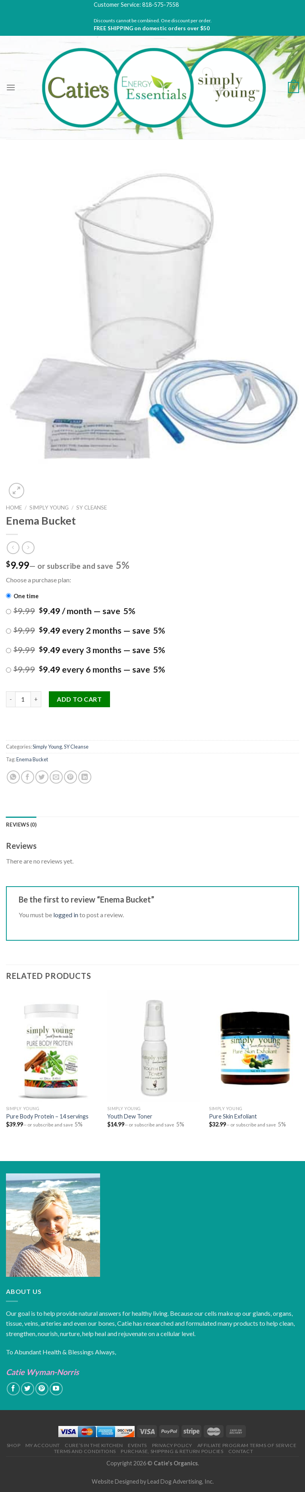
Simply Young (49, 507)
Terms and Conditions (85, 1451)
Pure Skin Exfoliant (233, 1116)
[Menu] (10, 87)
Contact (240, 1451)
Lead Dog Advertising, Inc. (180, 1481)
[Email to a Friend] (56, 777)
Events (137, 1445)
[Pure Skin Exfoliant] (255, 1045)
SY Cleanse (91, 507)
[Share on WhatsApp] (13, 777)
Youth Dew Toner (129, 1116)
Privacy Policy (172, 1445)
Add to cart (79, 699)
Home (14, 507)
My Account (42, 1445)
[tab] (21, 825)
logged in (65, 914)
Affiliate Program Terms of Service (247, 1445)
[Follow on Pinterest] (41, 1388)
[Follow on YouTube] (56, 1388)
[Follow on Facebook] (13, 1388)
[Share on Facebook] (27, 777)
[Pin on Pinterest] (70, 777)
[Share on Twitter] (41, 777)
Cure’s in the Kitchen (94, 1445)
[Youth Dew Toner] (153, 1045)
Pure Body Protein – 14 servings (47, 1116)
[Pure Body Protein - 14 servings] (52, 1045)
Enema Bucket (32, 759)
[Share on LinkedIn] (84, 777)
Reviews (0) (21, 824)
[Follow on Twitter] (27, 1388)
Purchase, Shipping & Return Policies (172, 1451)
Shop (13, 1445)
